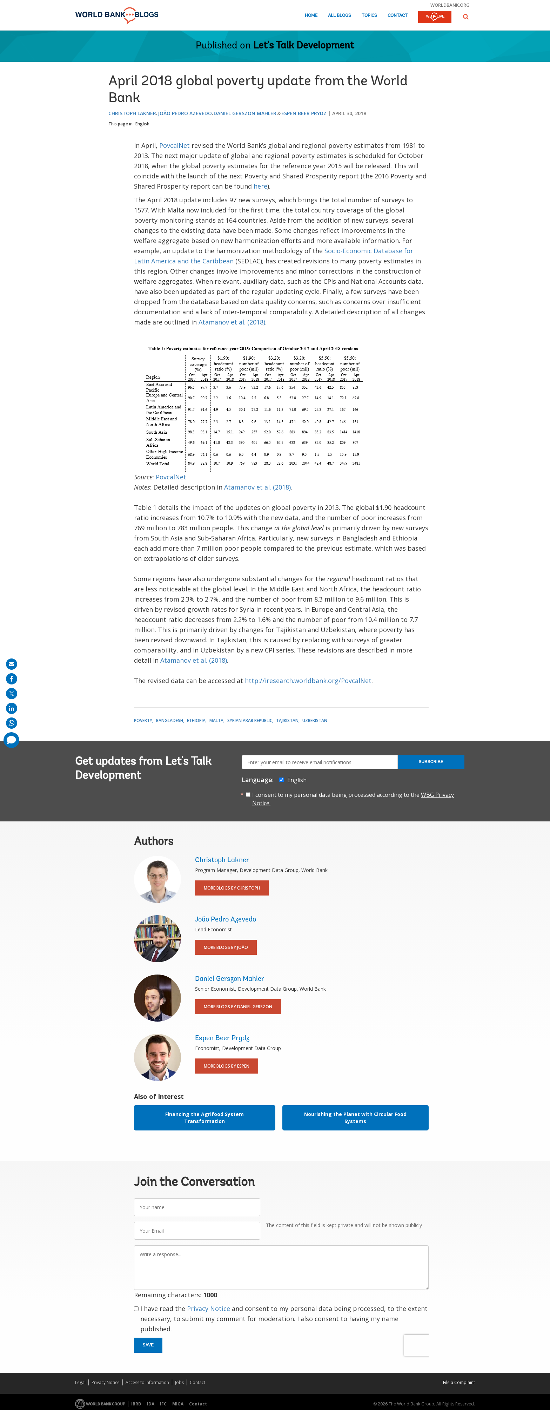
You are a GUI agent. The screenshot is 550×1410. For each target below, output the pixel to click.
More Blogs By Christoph (232, 888)
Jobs (179, 1382)
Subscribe (430, 761)
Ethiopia (196, 720)
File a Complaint (459, 1382)
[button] (466, 17)
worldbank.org (450, 5)
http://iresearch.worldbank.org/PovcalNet (308, 680)
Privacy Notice (208, 1308)
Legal (80, 1382)
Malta (216, 720)
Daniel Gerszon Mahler (245, 113)
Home (311, 15)
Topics (369, 15)
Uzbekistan (314, 720)
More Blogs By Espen (226, 1066)
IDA (150, 1404)
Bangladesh (169, 720)
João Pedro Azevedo (185, 113)
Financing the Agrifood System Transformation (204, 1117)
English (142, 124)
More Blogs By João (226, 947)
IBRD (136, 1404)
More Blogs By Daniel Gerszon (238, 1007)
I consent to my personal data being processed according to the (353, 799)
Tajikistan (287, 720)
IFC (163, 1404)
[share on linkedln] (11, 708)
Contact (398, 15)
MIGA (177, 1404)
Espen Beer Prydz (304, 113)
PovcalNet (174, 145)
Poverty (143, 720)
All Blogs (339, 15)
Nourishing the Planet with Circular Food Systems (355, 1117)
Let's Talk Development (303, 46)
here (260, 186)
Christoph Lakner (132, 113)
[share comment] (11, 740)
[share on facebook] (11, 678)
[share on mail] (11, 664)
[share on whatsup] (11, 723)
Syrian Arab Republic (249, 720)
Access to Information (147, 1382)
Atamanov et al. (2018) (232, 322)
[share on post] (11, 693)
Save (148, 1345)
